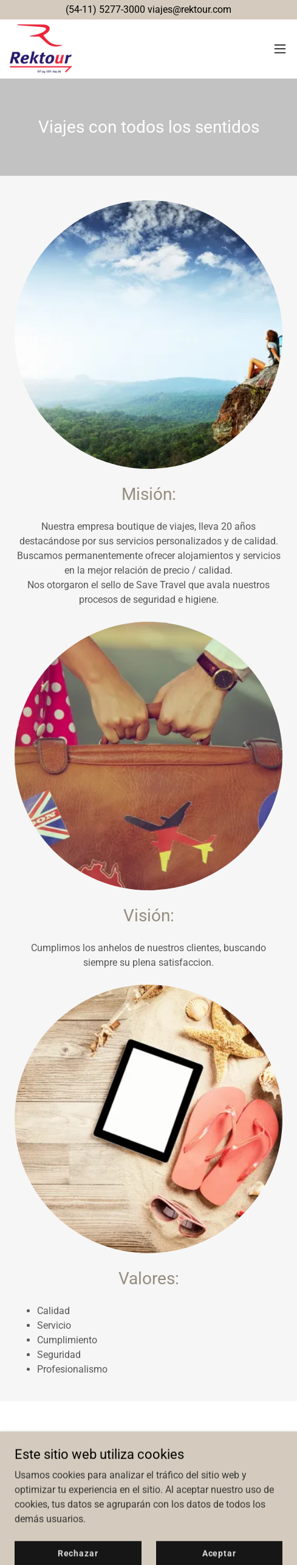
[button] (280, 49)
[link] (41, 48)
